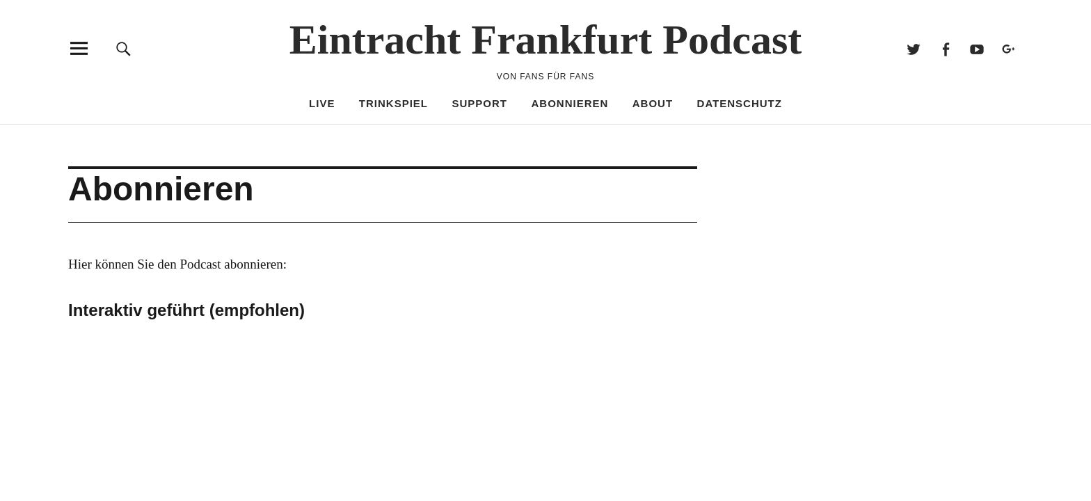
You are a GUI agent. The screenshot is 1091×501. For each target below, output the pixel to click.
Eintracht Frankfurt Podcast (545, 40)
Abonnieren (569, 103)
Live (322, 103)
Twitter (914, 48)
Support (480, 103)
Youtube (977, 48)
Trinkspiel (393, 103)
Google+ (1008, 48)
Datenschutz (739, 103)
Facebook (945, 48)
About (652, 103)
